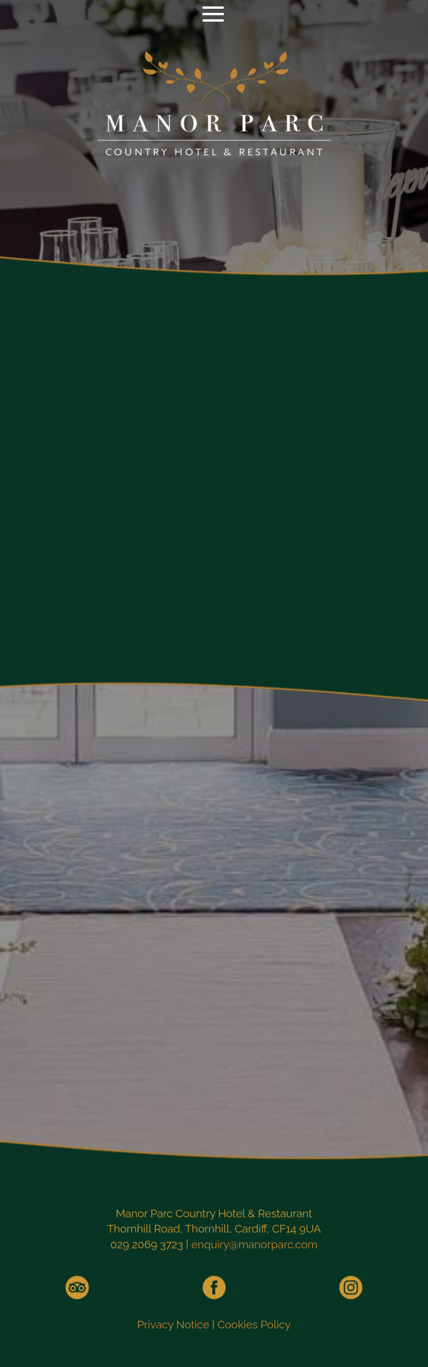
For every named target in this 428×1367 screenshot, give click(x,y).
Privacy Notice (173, 1324)
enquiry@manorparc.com (254, 1244)
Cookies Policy (254, 1324)
